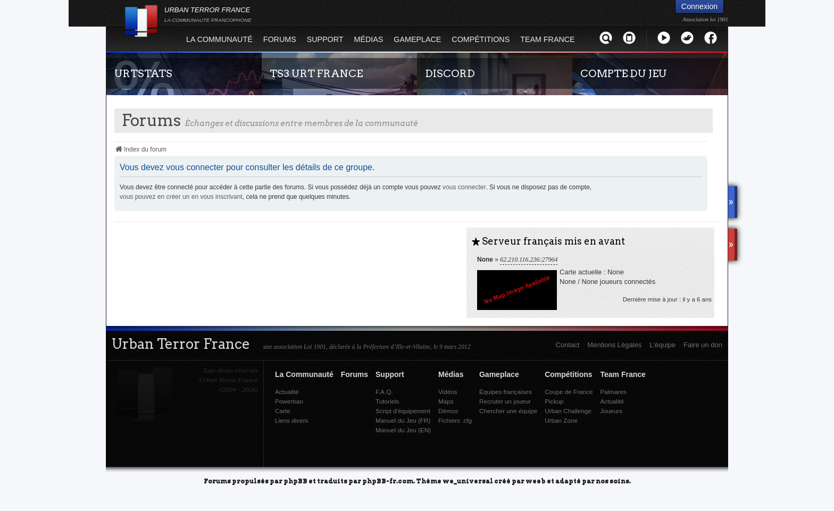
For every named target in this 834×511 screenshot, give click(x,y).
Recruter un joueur (505, 401)
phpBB (295, 480)
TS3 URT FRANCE (316, 73)
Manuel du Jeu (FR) (403, 420)
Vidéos (447, 391)
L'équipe (662, 345)
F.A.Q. (384, 391)
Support (325, 39)
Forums (279, 39)
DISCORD (450, 73)
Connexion (699, 6)
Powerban (289, 401)
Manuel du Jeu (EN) (403, 429)
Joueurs (611, 410)
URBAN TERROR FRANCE (208, 14)
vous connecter (464, 187)
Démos (448, 410)
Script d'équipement (403, 410)
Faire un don (702, 345)
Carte (282, 410)
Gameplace (417, 39)
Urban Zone (561, 420)
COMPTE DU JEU (623, 73)
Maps (446, 401)
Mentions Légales (614, 345)
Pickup (554, 401)
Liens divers (291, 420)
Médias (368, 39)
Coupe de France (569, 391)
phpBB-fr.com (387, 480)
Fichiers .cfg (455, 420)
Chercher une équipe (508, 410)
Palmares (613, 391)
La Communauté (219, 39)
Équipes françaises (505, 391)
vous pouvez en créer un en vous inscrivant (181, 196)
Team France (547, 39)
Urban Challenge (568, 410)
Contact (568, 345)
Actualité (287, 391)
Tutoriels (387, 401)
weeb (536, 480)
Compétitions (481, 39)
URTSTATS (143, 73)
